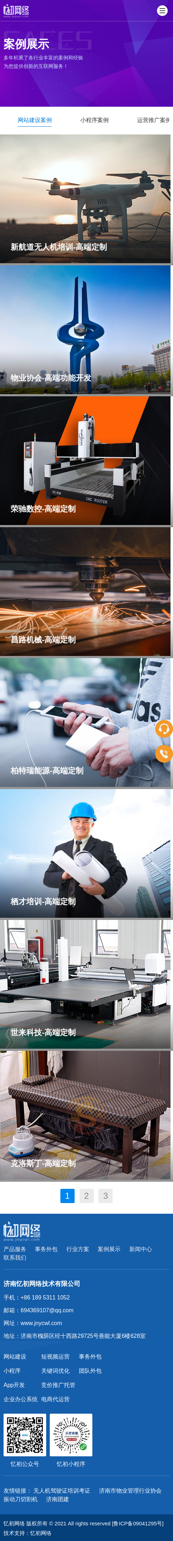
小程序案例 (94, 120)
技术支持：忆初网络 (28, 1533)
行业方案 (77, 1249)
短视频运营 (55, 1357)
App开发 (14, 1385)
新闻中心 (140, 1249)
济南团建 (57, 1499)
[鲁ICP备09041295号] (137, 1523)
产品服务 (15, 1249)
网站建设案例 (35, 120)
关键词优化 (55, 1371)
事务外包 (46, 1249)
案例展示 (109, 1249)
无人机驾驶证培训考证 (61, 1491)
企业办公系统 (21, 1399)
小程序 (12, 1371)
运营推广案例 (154, 120)
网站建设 (15, 1357)
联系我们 (15, 1258)
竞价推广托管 (58, 1385)
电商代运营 (55, 1399)
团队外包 (90, 1371)
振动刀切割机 (21, 1499)
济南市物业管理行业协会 (130, 1491)
